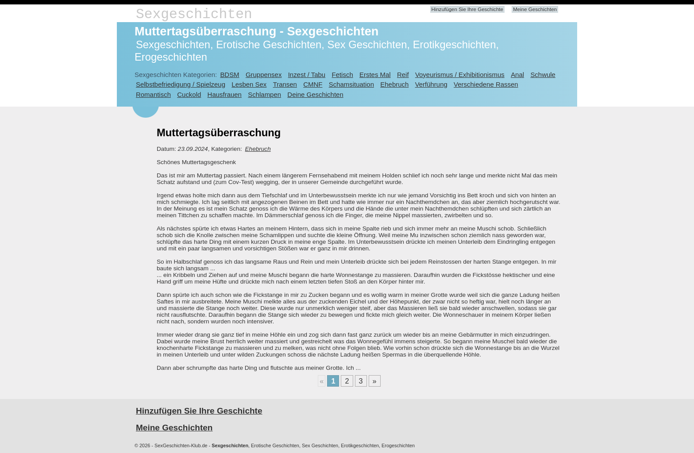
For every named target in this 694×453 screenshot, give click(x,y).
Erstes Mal (375, 74)
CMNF (312, 84)
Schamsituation (351, 84)
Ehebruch (394, 84)
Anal (517, 74)
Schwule (542, 74)
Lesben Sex (248, 84)
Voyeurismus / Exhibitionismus (460, 74)
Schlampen (264, 94)
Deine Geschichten (315, 94)
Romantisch (153, 94)
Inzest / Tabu (307, 74)
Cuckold (189, 94)
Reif (403, 74)
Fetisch (342, 74)
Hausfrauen (225, 94)
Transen (285, 84)
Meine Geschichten (535, 9)
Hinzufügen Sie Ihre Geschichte (467, 9)
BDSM (229, 74)
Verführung (431, 84)
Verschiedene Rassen (486, 84)
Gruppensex (263, 74)
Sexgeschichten (194, 14)
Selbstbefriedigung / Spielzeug (180, 84)
